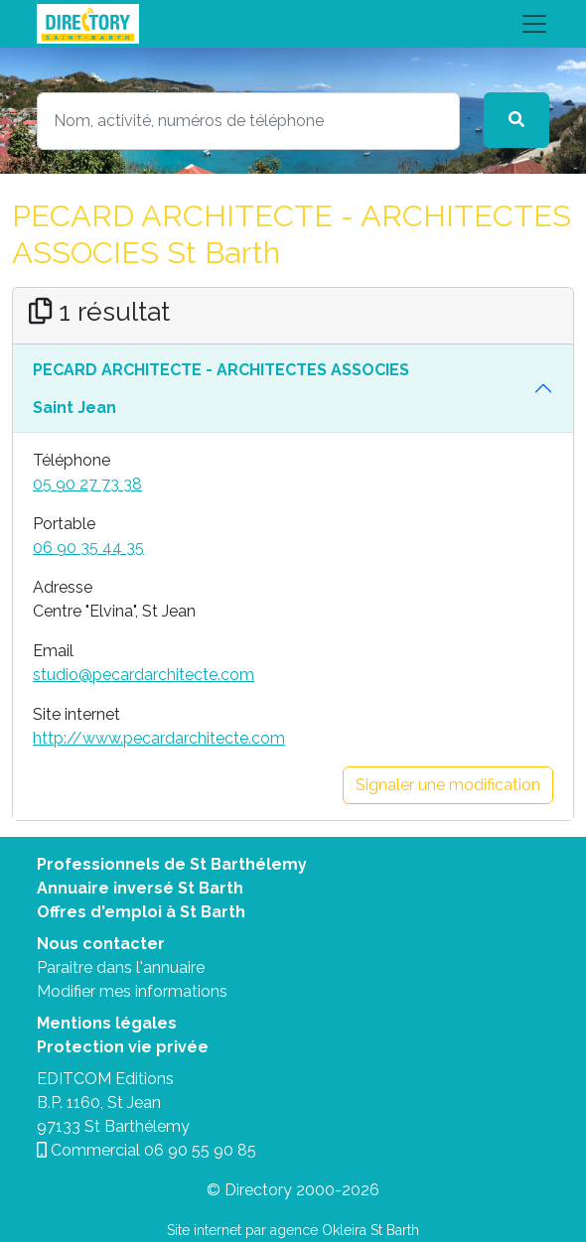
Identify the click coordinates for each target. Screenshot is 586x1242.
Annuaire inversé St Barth (140, 888)
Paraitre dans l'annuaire (121, 967)
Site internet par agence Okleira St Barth (293, 1230)
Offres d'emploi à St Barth (141, 911)
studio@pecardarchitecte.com (143, 674)
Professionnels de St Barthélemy (172, 864)
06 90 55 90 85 (200, 1150)
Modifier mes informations (132, 991)
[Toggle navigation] (293, 24)
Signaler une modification (448, 784)
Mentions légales (107, 1023)
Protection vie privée (123, 1046)
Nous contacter (101, 943)
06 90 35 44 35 (88, 547)
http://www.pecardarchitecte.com (159, 738)
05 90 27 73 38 (87, 484)
